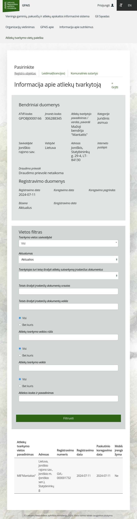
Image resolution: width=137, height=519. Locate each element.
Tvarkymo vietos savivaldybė (35, 237)
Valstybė (50, 143)
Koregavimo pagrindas (102, 190)
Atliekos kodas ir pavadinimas (36, 393)
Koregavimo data (64, 190)
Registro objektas (25, 73)
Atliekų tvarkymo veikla (32, 362)
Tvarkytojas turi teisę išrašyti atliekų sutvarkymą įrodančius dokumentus (61, 269)
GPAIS (26, 5)
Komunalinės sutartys (84, 73)
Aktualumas (26, 253)
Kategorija (103, 114)
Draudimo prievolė (30, 168)
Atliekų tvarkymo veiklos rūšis (36, 332)
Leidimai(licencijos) (53, 73)
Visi (22, 318)
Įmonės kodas (53, 114)
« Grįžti (114, 85)
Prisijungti (105, 5)
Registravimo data (29, 190)
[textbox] (21, 291)
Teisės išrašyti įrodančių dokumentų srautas (44, 286)
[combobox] (68, 243)
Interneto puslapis (102, 145)
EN (129, 5)
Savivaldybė (25, 143)
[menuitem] (47, 16)
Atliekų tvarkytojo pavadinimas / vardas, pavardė (81, 118)
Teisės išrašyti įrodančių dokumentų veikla (43, 301)
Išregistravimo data (65, 203)
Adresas (75, 143)
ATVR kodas (25, 114)
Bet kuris (26, 325)
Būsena (23, 203)
